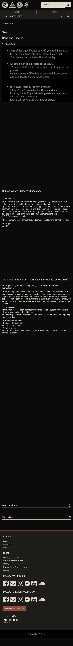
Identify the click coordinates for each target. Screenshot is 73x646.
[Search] (53, 5)
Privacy (6, 564)
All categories (13, 16)
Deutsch (18, 12)
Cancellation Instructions (13, 561)
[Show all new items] (70, 505)
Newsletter (7, 544)
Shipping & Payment (11, 558)
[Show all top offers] (70, 517)
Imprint (6, 570)
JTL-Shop (41, 634)
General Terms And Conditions (15, 567)
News (5, 547)
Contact (6, 541)
